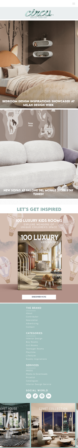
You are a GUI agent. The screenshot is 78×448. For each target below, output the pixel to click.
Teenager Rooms (35, 349)
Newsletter (32, 320)
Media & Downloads (37, 374)
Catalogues (32, 381)
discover (39, 297)
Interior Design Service (38, 384)
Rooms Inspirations (36, 359)
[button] (6, 261)
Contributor (32, 317)
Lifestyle (31, 356)
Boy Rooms (32, 342)
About (29, 313)
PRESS (29, 371)
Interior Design (34, 339)
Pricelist (30, 377)
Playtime (31, 352)
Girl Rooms (32, 345)
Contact (30, 327)
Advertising (32, 324)
